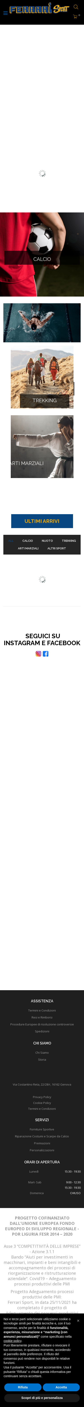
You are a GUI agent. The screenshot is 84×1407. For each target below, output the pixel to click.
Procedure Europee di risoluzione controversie (42, 1024)
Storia (42, 1059)
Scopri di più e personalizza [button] (41, 1398)
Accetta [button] (61, 1387)
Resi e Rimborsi (42, 1017)
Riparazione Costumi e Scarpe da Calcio (42, 1136)
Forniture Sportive (42, 1129)
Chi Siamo (42, 1053)
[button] (78, 1320)
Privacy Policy (42, 1097)
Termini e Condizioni (42, 1010)
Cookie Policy (42, 1103)
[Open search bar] (76, 7)
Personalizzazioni (42, 1150)
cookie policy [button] (12, 1341)
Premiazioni (42, 1143)
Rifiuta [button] (23, 1387)
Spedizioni (42, 1031)
